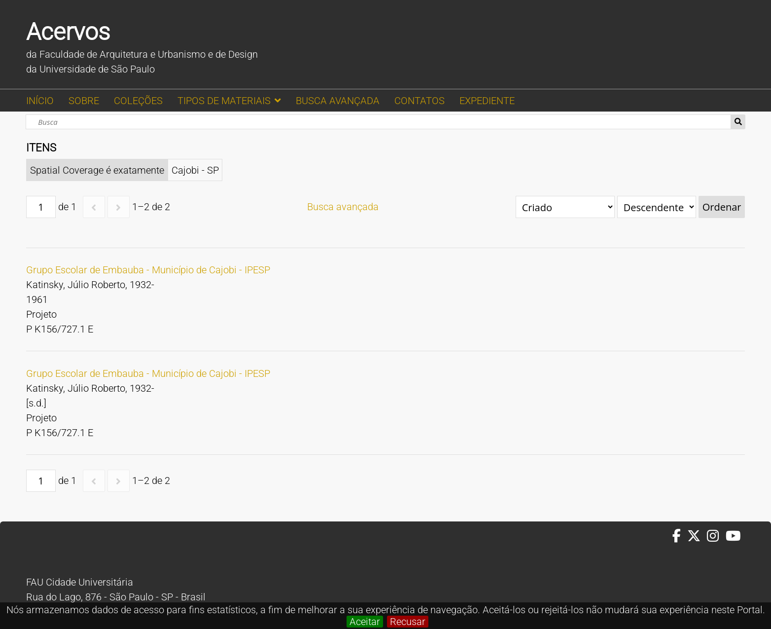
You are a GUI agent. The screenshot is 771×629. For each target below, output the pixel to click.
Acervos (68, 32)
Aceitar (365, 622)
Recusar (407, 622)
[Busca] (378, 121)
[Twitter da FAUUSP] (697, 536)
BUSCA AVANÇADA (338, 101)
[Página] (41, 207)
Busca (738, 121)
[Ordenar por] (565, 207)
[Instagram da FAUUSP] (716, 536)
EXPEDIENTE (487, 101)
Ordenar (721, 207)
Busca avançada (343, 207)
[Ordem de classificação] (656, 207)
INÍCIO (40, 101)
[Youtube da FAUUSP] (734, 536)
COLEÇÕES (138, 101)
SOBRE (84, 101)
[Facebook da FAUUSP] (679, 536)
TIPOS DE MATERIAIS (224, 101)
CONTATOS (419, 101)
